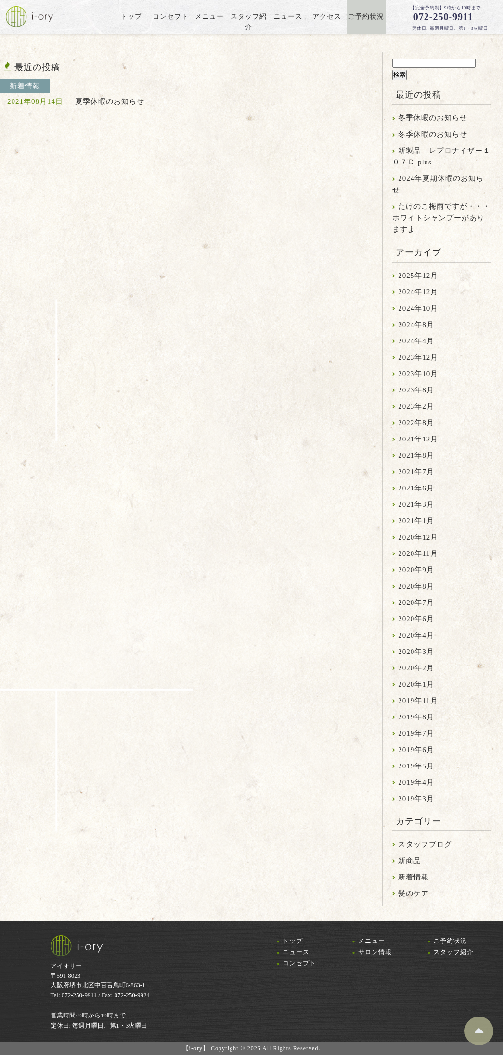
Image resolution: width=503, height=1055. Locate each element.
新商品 (409, 861)
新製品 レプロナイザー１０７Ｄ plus (441, 156)
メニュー (371, 940)
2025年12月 (418, 275)
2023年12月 (418, 357)
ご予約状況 (450, 940)
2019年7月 (416, 733)
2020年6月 (416, 619)
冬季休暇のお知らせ (432, 118)
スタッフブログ (425, 844)
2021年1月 (416, 521)
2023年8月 (416, 390)
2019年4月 (416, 782)
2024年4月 (416, 341)
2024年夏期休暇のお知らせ (438, 184)
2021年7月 (416, 472)
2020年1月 (416, 684)
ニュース (296, 951)
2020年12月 (418, 537)
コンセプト (299, 963)
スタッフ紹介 (453, 951)
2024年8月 (416, 324)
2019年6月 (416, 750)
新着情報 (413, 877)
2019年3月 (416, 799)
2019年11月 (418, 700)
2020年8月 (416, 586)
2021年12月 (418, 439)
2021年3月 (416, 504)
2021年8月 (416, 455)
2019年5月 (416, 766)
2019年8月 (416, 717)
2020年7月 (416, 602)
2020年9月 (416, 570)
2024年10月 (418, 308)
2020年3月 (416, 651)
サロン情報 (375, 951)
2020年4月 (416, 635)
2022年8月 (416, 423)
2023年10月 (418, 373)
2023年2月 (416, 406)
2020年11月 (418, 553)
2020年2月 (416, 668)
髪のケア (413, 893)
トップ (293, 940)
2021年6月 (416, 488)
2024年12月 (418, 292)
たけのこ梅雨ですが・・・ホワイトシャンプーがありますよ (441, 217)
